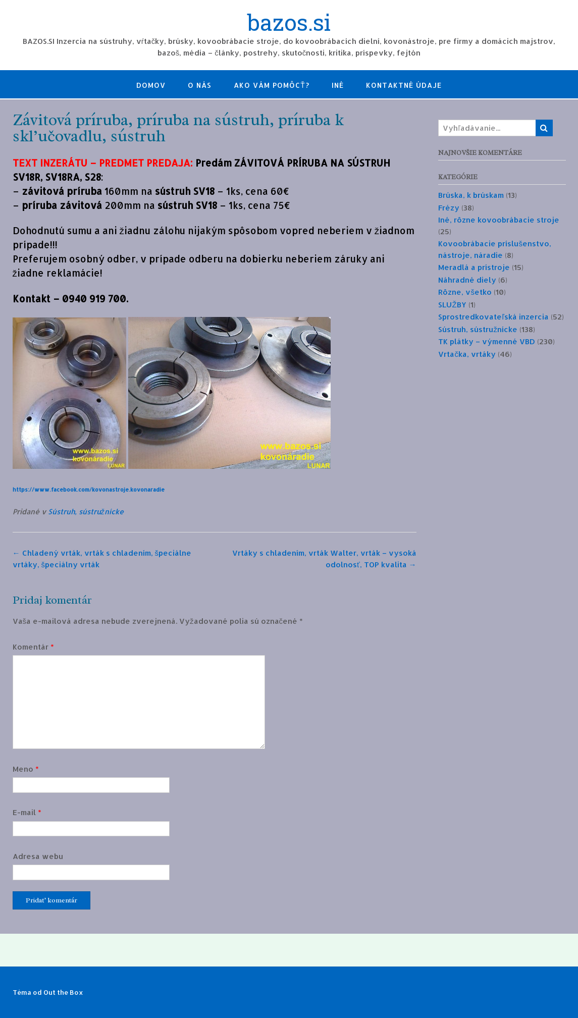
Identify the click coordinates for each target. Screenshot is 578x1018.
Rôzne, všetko (465, 292)
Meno (26, 769)
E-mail (27, 812)
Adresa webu (38, 856)
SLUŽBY (452, 304)
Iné (338, 85)
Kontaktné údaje (404, 85)
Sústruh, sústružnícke (86, 511)
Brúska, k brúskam (471, 195)
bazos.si (289, 24)
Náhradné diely (467, 280)
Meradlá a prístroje (474, 267)
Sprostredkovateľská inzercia (493, 317)
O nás (200, 85)
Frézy (448, 207)
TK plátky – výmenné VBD (486, 341)
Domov (151, 85)
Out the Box (63, 992)
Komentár (33, 647)
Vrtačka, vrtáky (467, 354)
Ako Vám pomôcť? (271, 85)
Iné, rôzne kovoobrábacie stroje (498, 220)
